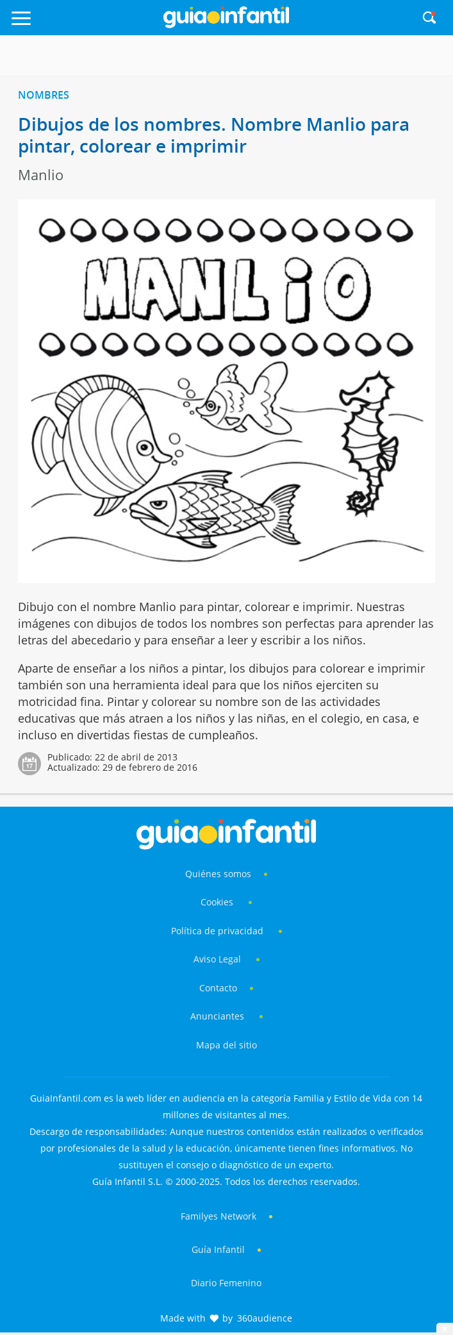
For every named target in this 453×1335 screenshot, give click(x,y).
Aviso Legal (217, 959)
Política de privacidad (218, 931)
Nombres (43, 95)
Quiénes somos (218, 874)
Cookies (218, 902)
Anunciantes (217, 1016)
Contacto (218, 988)
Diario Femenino (226, 1283)
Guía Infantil (218, 1249)
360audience (264, 1318)
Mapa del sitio (226, 1045)
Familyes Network (218, 1216)
